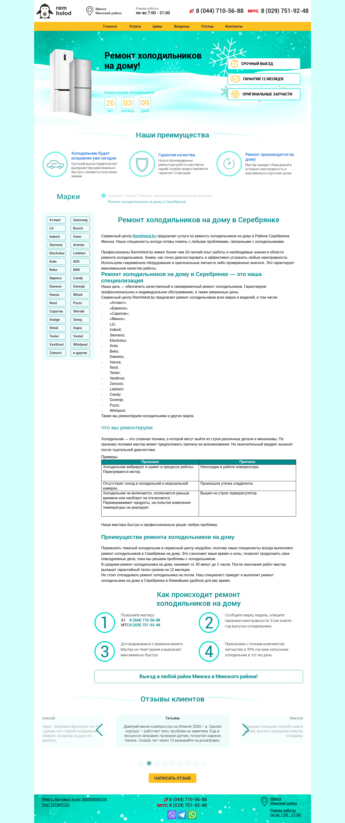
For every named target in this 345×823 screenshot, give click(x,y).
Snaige (54, 320)
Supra (77, 328)
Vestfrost (56, 344)
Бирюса (55, 278)
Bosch (78, 228)
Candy (78, 278)
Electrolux (57, 253)
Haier (77, 237)
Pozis (77, 303)
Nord (53, 303)
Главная (108, 26)
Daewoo (55, 286)
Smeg (77, 320)
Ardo (53, 261)
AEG (76, 261)
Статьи (208, 26)
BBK (76, 270)
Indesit (54, 237)
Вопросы (181, 26)
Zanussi (55, 353)
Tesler (54, 336)
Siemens (56, 245)
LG (51, 228)
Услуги (133, 26)
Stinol (53, 328)
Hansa (54, 295)
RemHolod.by (144, 236)
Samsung (80, 220)
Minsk (78, 295)
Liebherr (79, 253)
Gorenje (79, 286)
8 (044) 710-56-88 (216, 11)
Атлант (55, 220)
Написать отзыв (172, 778)
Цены (157, 26)
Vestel (78, 336)
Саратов (56, 311)
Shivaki (78, 311)
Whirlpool (80, 344)
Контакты (235, 26)
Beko (53, 270)
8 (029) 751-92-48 (278, 11)
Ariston (78, 245)
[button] (141, 763)
